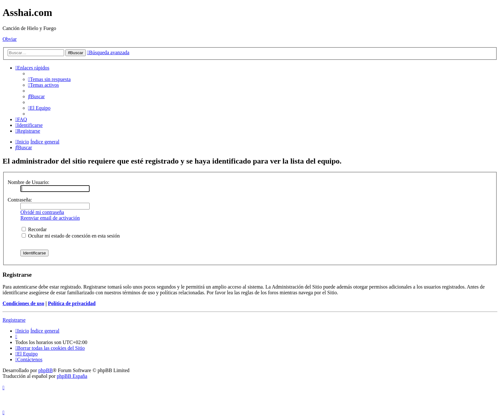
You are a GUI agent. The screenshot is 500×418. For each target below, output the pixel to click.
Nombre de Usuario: (28, 182)
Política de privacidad (71, 303)
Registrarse (14, 320)
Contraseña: (20, 199)
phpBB (45, 370)
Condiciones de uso (23, 303)
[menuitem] (49, 79)
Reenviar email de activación (50, 218)
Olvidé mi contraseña (42, 212)
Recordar (34, 229)
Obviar (10, 39)
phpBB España (72, 376)
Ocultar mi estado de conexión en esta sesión (71, 235)
